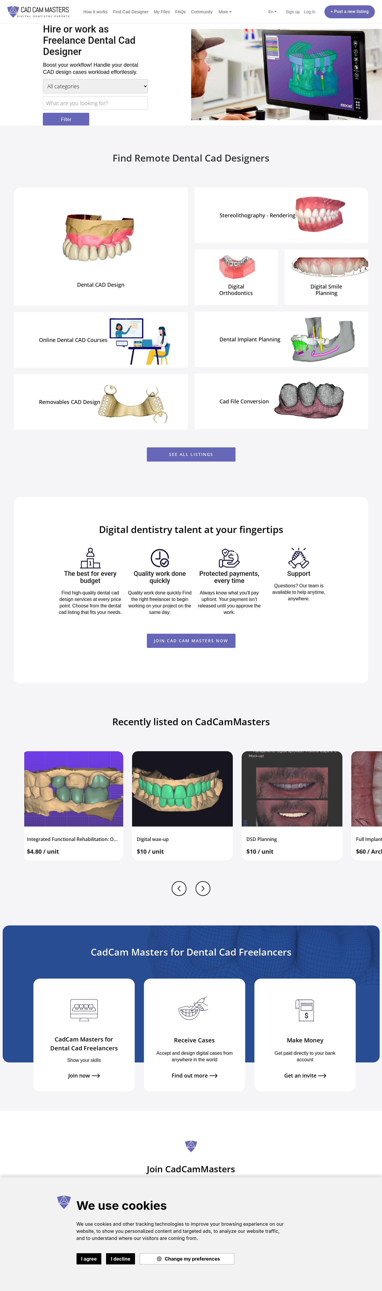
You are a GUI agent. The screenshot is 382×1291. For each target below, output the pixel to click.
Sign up (293, 11)
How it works (95, 11)
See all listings (191, 454)
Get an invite (305, 1075)
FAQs (180, 11)
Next (203, 888)
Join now (84, 1075)
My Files (162, 11)
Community (202, 11)
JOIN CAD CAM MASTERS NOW (191, 640)
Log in (309, 11)
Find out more (194, 1075)
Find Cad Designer (131, 11)
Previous (179, 888)
